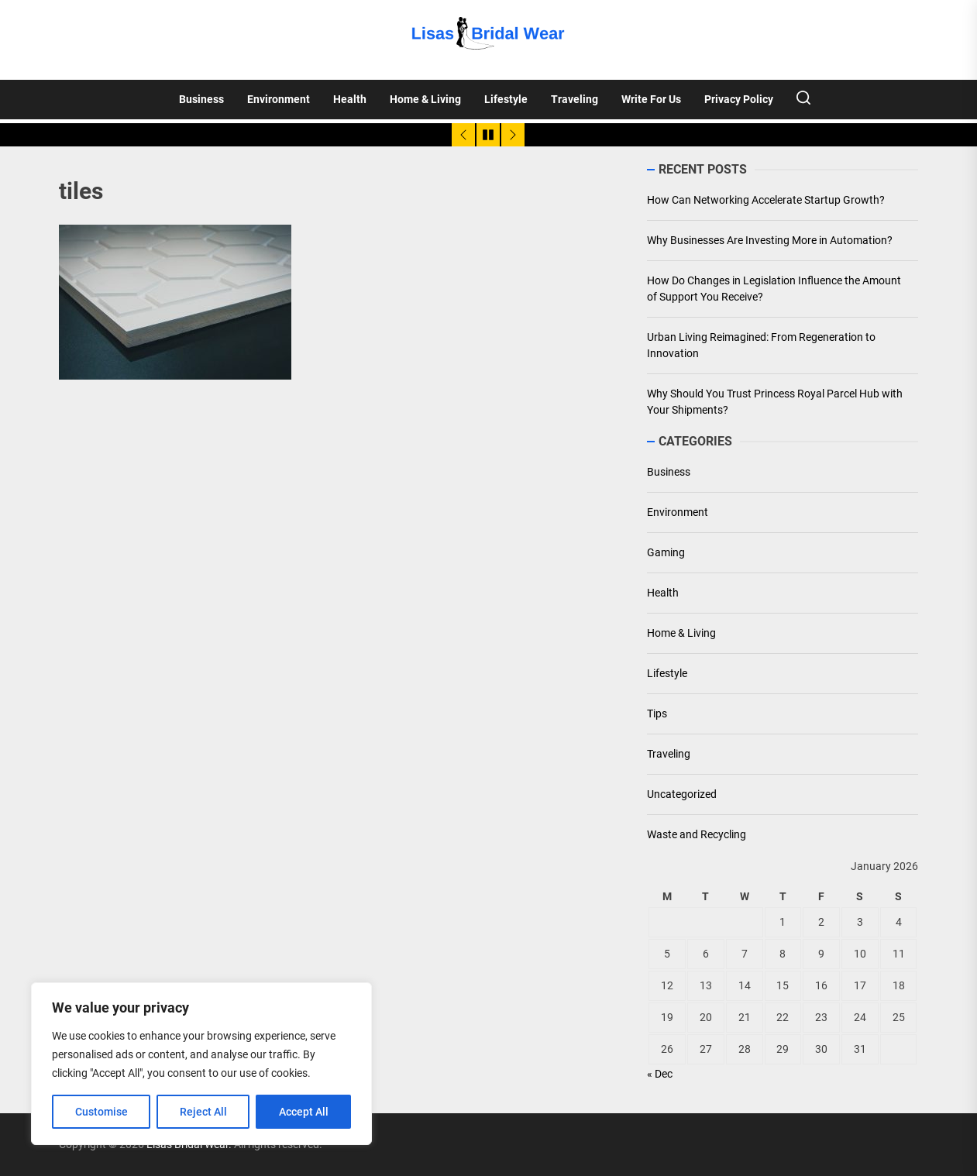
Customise (101, 1112)
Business (201, 99)
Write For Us (651, 99)
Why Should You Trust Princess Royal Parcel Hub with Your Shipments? (775, 401)
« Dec (660, 1074)
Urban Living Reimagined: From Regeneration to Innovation (761, 345)
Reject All (203, 1112)
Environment (278, 99)
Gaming (666, 552)
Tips (657, 713)
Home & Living (425, 99)
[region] (201, 1063)
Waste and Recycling (696, 834)
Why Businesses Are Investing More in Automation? (770, 240)
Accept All (304, 1112)
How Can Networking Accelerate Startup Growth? (766, 200)
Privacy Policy (738, 99)
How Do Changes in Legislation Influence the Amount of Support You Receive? (774, 288)
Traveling (574, 99)
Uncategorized (682, 794)
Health (349, 99)
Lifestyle (506, 99)
